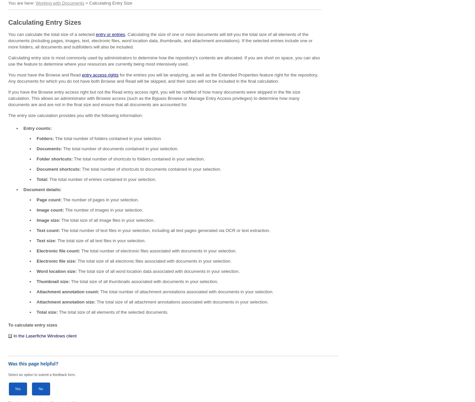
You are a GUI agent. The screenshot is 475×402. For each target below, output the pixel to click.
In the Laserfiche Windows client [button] (42, 335)
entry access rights (100, 74)
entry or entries (110, 34)
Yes (17, 389)
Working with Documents (60, 3)
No (41, 389)
